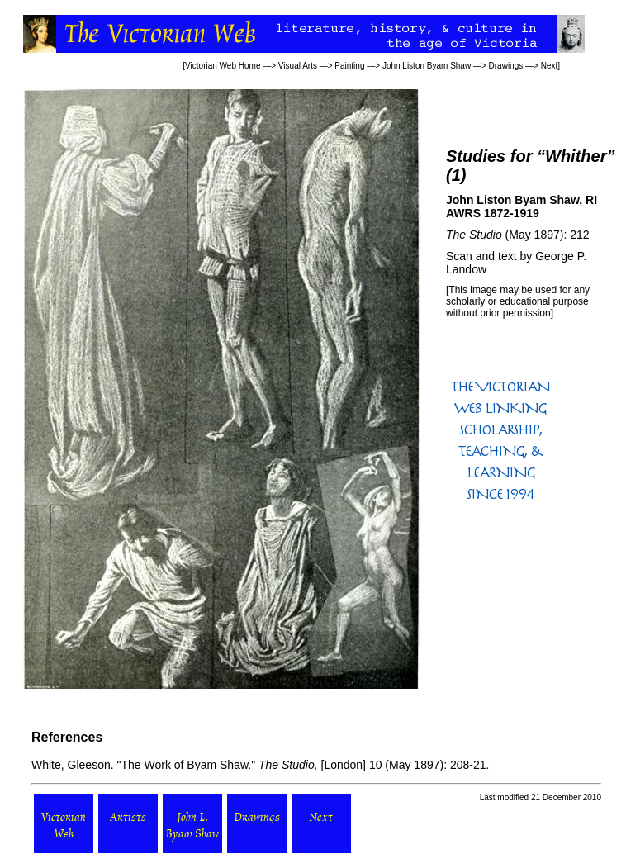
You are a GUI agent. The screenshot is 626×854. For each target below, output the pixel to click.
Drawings (506, 65)
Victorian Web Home (222, 65)
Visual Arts (297, 65)
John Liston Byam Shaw (426, 65)
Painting (349, 65)
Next (549, 65)
